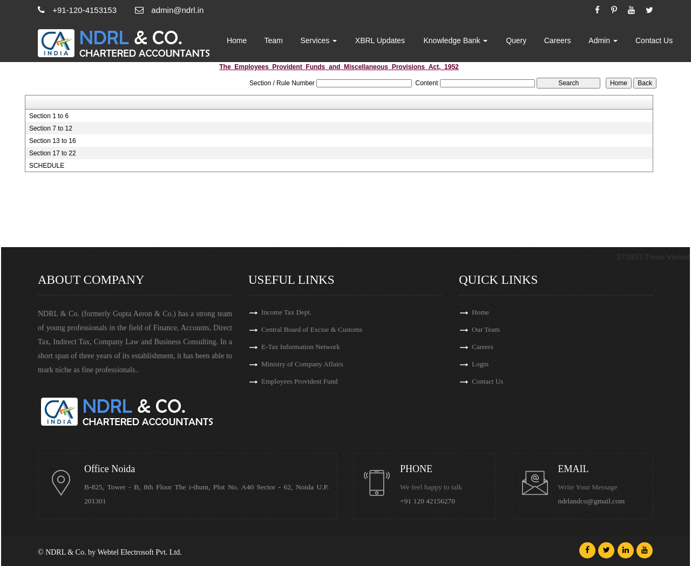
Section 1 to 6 (49, 116)
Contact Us (654, 40)
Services (319, 40)
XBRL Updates (380, 40)
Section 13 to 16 (52, 141)
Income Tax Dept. (286, 312)
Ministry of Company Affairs (302, 364)
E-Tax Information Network (300, 347)
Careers (557, 40)
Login (480, 364)
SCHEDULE (46, 165)
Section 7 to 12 (50, 128)
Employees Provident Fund (299, 381)
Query (516, 40)
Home (237, 40)
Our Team (486, 329)
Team (274, 40)
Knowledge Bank (455, 40)
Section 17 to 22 (52, 153)
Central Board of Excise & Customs (311, 329)
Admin (603, 40)
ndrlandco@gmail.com (591, 501)
